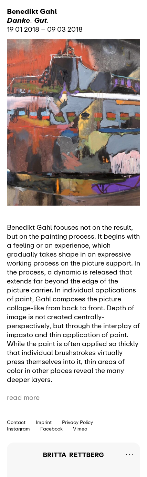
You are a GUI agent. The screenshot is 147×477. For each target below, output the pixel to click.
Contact (16, 422)
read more (23, 397)
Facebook (51, 428)
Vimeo (80, 428)
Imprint (44, 422)
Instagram (18, 428)
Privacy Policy (77, 422)
